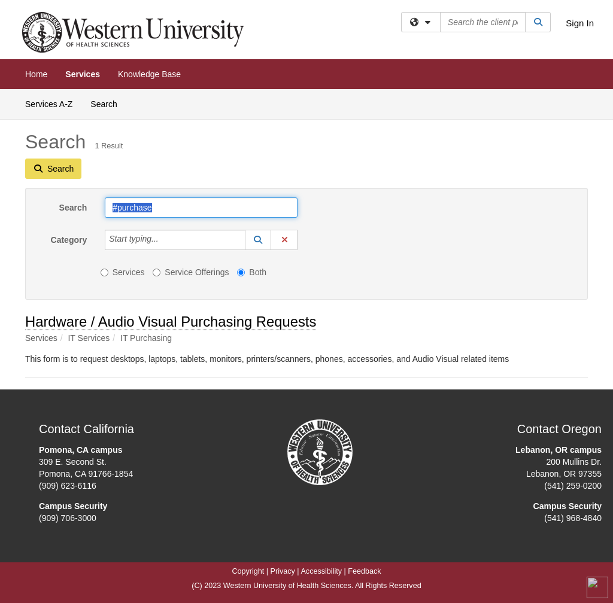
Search (108, 103)
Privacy (283, 571)
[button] (258, 240)
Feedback (364, 571)
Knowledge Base (149, 74)
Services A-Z (48, 104)
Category (69, 240)
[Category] (165, 239)
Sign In (580, 23)
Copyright (248, 571)
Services (82, 74)
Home (36, 74)
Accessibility (321, 571)
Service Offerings (191, 272)
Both (251, 272)
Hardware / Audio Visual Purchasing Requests (170, 321)
